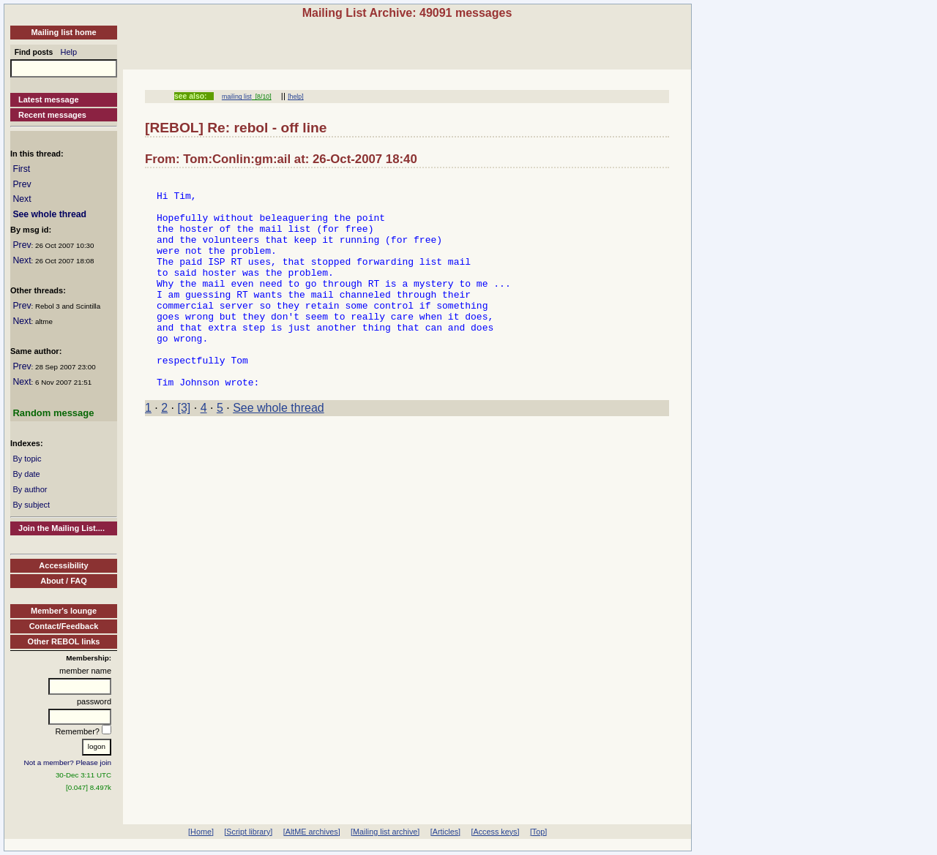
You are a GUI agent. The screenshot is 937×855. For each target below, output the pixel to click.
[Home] (201, 831)
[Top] (538, 831)
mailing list (237, 96)
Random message (53, 412)
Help (69, 52)
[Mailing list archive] (385, 831)
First (21, 169)
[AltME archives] (311, 831)
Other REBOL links (64, 641)
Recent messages (52, 114)
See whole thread (49, 214)
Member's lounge (64, 610)
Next (21, 199)
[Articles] (445, 831)
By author (29, 489)
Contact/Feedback (64, 626)
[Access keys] (495, 831)
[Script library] (248, 831)
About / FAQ (63, 580)
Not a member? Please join (68, 762)
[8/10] (262, 96)
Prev (21, 184)
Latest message (48, 99)
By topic (26, 458)
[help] (295, 96)
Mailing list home (63, 32)
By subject (31, 504)
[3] (184, 449)
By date (26, 474)
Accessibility (63, 565)
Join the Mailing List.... (61, 528)
